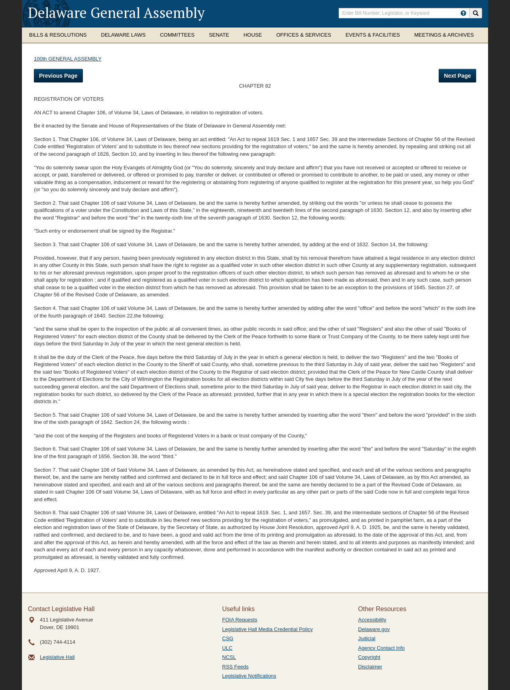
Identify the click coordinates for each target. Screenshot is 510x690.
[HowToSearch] (463, 13)
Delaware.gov (374, 629)
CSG (227, 638)
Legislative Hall (57, 657)
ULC (227, 648)
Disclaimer (370, 667)
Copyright (369, 657)
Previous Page (58, 76)
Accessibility (372, 620)
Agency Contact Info (381, 648)
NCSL (229, 657)
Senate (219, 35)
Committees (177, 35)
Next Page (457, 76)
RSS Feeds (235, 667)
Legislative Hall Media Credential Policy (267, 629)
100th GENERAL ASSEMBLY (68, 59)
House (252, 35)
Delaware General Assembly (116, 12)
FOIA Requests (239, 620)
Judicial (366, 638)
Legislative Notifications (249, 676)
